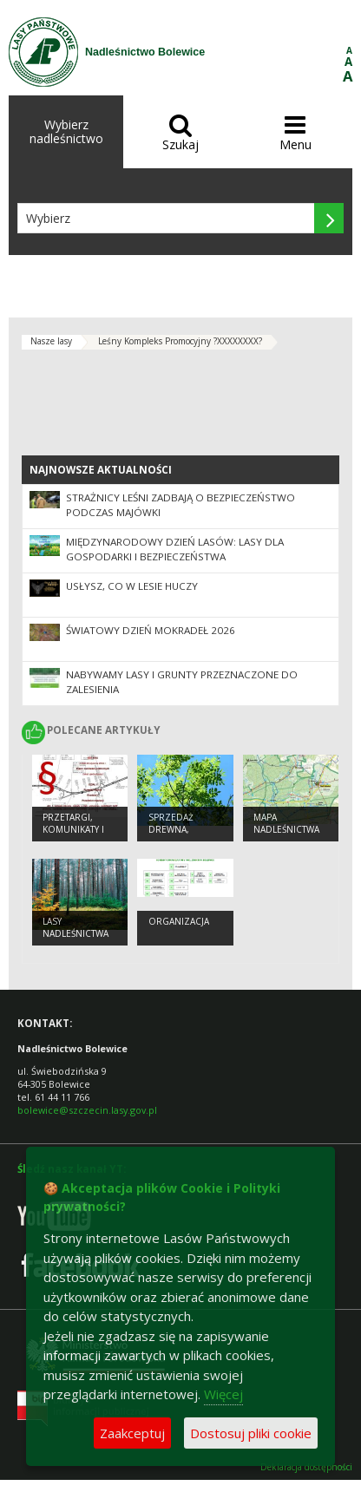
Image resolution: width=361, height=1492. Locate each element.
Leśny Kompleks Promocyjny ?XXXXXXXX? (180, 341)
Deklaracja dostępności (306, 1467)
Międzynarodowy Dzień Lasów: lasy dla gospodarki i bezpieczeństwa (175, 549)
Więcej (223, 1394)
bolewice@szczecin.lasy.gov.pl (87, 1109)
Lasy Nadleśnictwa (75, 927)
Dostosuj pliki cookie (251, 1433)
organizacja (178, 921)
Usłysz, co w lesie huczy (132, 585)
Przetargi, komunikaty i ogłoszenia (73, 829)
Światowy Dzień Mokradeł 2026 (150, 630)
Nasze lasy (51, 341)
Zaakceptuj (132, 1433)
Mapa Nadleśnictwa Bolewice (286, 829)
